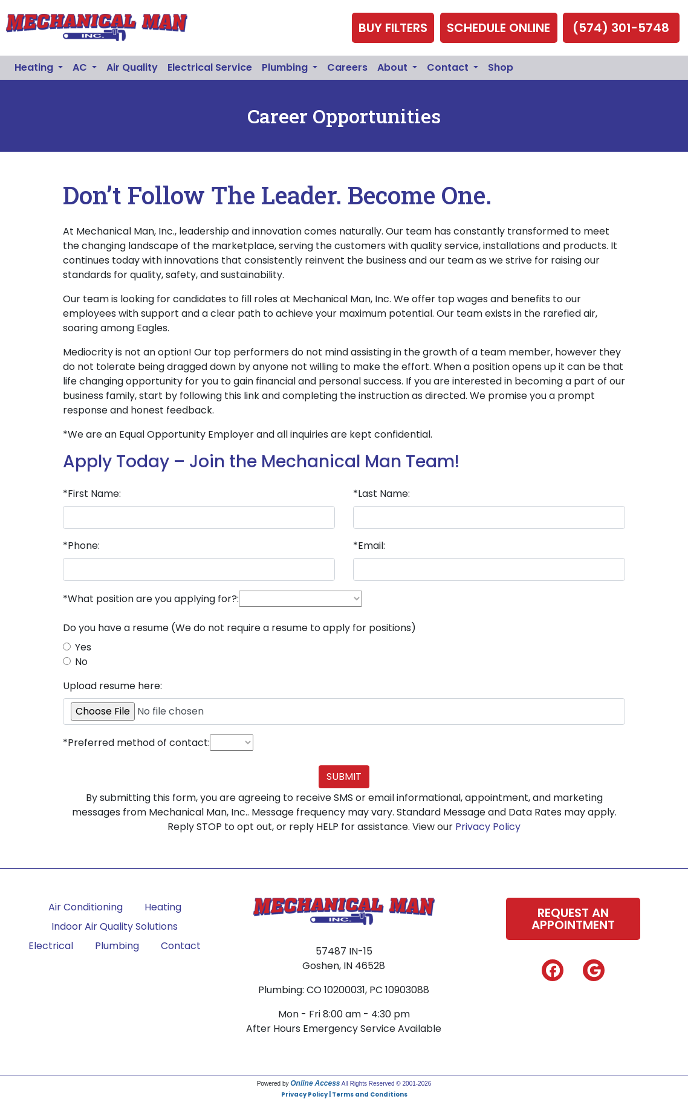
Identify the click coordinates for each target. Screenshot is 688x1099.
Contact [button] (449, 67)
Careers (347, 67)
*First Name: (92, 494)
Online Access (315, 1083)
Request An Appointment (573, 918)
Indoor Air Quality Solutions (114, 926)
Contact (181, 946)
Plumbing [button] (286, 67)
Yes (83, 647)
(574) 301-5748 (621, 27)
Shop (500, 67)
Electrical (50, 946)
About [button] (393, 67)
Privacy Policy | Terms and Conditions (344, 1094)
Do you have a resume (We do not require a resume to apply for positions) (239, 628)
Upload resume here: (112, 686)
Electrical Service (209, 67)
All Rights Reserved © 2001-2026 (387, 1083)
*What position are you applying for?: (151, 599)
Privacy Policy (488, 827)
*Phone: (81, 546)
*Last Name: (381, 494)
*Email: (369, 546)
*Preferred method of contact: (136, 743)
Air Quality (132, 67)
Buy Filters (393, 27)
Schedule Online (498, 27)
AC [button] (81, 67)
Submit (344, 776)
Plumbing (117, 946)
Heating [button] (35, 67)
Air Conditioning (85, 907)
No (81, 662)
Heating (162, 907)
